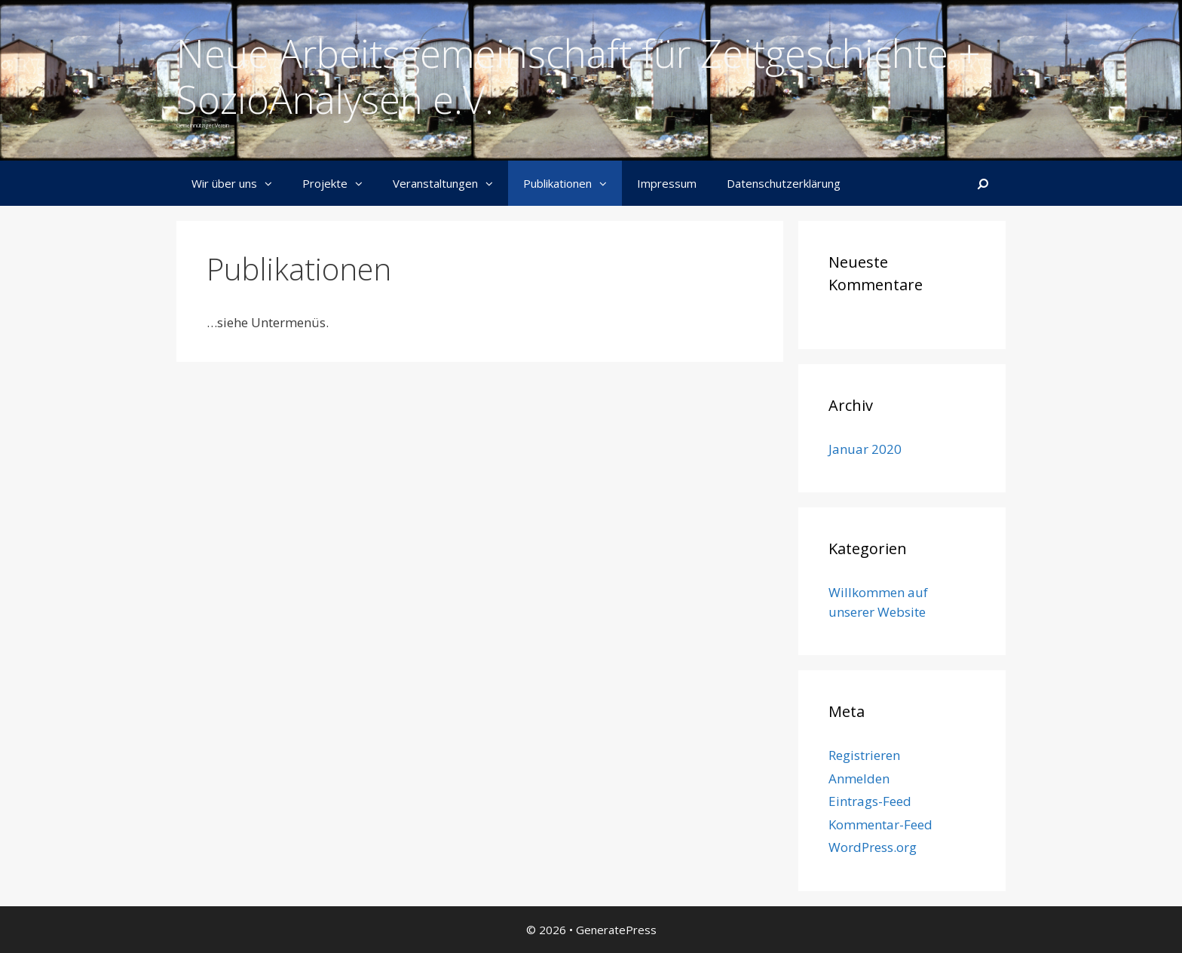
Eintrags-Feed (869, 801)
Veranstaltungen (450, 183)
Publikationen (572, 183)
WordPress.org (872, 847)
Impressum (667, 183)
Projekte (340, 183)
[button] (272, 183)
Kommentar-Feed (880, 824)
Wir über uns (239, 183)
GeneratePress (616, 929)
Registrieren (864, 755)
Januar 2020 (865, 449)
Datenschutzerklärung (784, 183)
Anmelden (859, 778)
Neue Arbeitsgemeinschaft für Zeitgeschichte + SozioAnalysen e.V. (578, 75)
